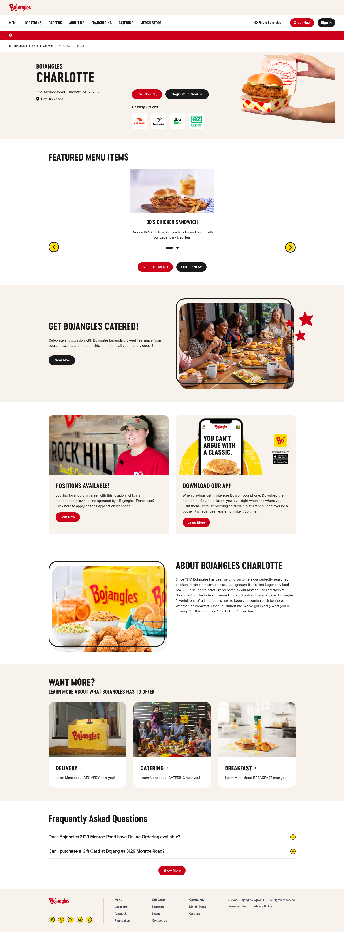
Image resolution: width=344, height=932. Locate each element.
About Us (121, 914)
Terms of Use (237, 906)
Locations (121, 907)
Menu (118, 900)
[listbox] (172, 204)
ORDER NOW (191, 267)
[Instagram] (70, 919)
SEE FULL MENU (155, 267)
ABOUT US (76, 22)
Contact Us (159, 921)
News (156, 914)
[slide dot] (169, 248)
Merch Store (197, 907)
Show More (172, 870)
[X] (61, 919)
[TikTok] (89, 919)
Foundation (122, 921)
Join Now (67, 517)
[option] (172, 204)
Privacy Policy (262, 906)
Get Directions (52, 99)
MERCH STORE (151, 22)
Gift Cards (158, 900)
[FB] (52, 919)
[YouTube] (79, 919)
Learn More (196, 522)
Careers (194, 914)
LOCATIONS (33, 22)
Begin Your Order (187, 94)
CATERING (126, 22)
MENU (13, 22)
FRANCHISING (101, 22)
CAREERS (55, 22)
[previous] (53, 246)
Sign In (326, 23)
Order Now (302, 23)
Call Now (147, 94)
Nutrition (158, 907)
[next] (291, 248)
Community (196, 900)
